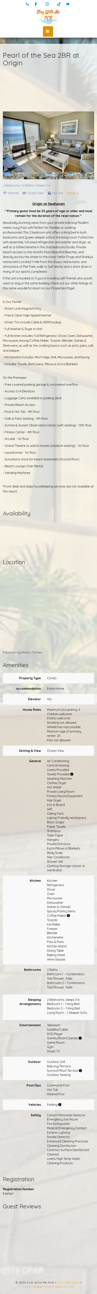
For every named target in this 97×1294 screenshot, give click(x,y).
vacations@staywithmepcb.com (48, 1286)
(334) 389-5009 (68, 1282)
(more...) (72, 193)
